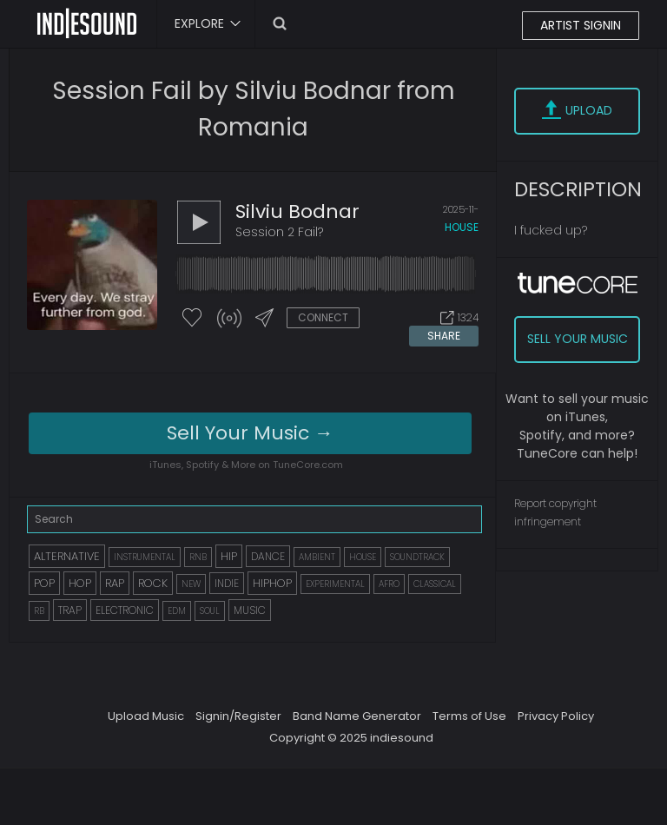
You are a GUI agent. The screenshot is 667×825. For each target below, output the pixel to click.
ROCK (153, 583)
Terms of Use (469, 716)
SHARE (443, 335)
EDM (177, 610)
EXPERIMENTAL (335, 584)
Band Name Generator (357, 716)
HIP (229, 556)
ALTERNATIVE (67, 556)
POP (44, 583)
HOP (80, 583)
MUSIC (250, 610)
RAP (114, 583)
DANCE (268, 556)
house (462, 227)
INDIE (227, 583)
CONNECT (323, 317)
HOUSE (362, 557)
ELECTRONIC (125, 610)
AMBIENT (317, 557)
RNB (198, 557)
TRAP (70, 610)
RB (39, 610)
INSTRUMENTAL (144, 557)
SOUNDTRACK (417, 557)
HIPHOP (272, 583)
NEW (191, 584)
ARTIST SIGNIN (580, 25)
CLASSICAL (434, 584)
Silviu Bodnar (297, 211)
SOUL (210, 610)
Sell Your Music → (250, 432)
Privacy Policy (556, 716)
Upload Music (146, 716)
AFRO (389, 584)
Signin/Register (238, 716)
